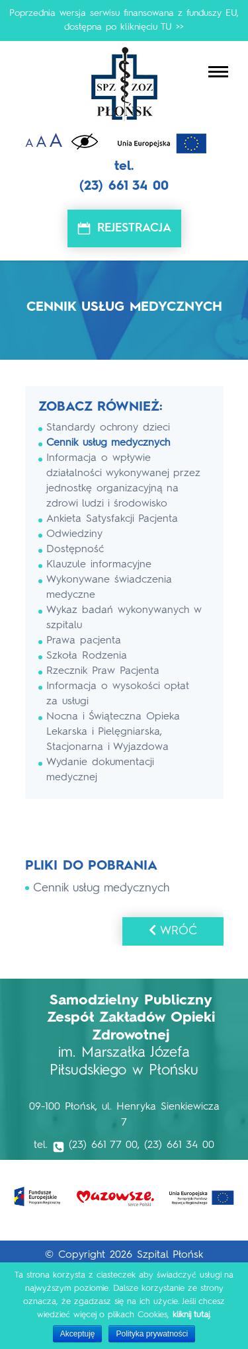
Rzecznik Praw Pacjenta (102, 671)
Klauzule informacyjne (98, 564)
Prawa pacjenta (83, 640)
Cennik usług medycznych (108, 443)
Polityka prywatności (152, 1333)
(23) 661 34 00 (124, 186)
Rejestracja (134, 228)
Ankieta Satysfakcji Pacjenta (112, 519)
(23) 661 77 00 (103, 1145)
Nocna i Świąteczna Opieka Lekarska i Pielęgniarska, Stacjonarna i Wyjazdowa (113, 732)
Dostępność (75, 549)
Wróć (173, 930)
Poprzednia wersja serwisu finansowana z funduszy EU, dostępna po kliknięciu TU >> (124, 20)
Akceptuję (77, 1333)
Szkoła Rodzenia (86, 656)
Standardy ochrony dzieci (108, 428)
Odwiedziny (74, 534)
